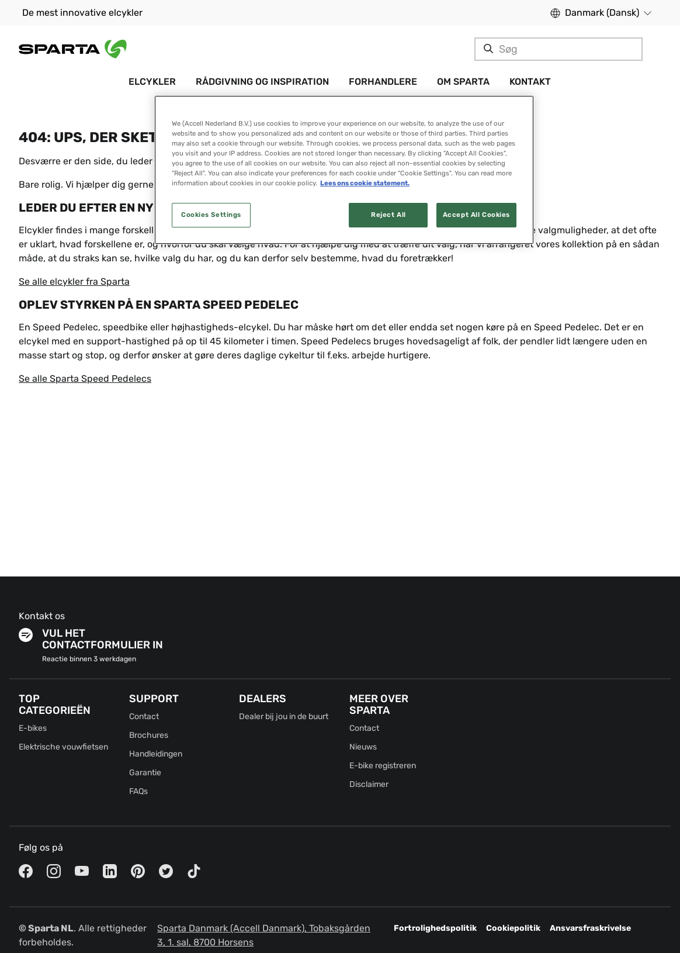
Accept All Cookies (476, 214)
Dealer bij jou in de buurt (283, 716)
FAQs (138, 791)
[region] (344, 169)
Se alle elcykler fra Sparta (74, 281)
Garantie (145, 773)
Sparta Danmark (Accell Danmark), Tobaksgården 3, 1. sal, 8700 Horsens (263, 935)
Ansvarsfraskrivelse (590, 928)
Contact (144, 716)
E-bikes (33, 728)
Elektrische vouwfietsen (63, 747)
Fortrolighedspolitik (435, 928)
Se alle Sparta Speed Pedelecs (85, 378)
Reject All (388, 214)
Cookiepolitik (513, 928)
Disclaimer (368, 784)
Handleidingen (155, 754)
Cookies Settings (211, 214)
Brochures (148, 735)
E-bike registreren (382, 766)
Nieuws (363, 747)
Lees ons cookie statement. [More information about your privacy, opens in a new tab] (365, 183)
